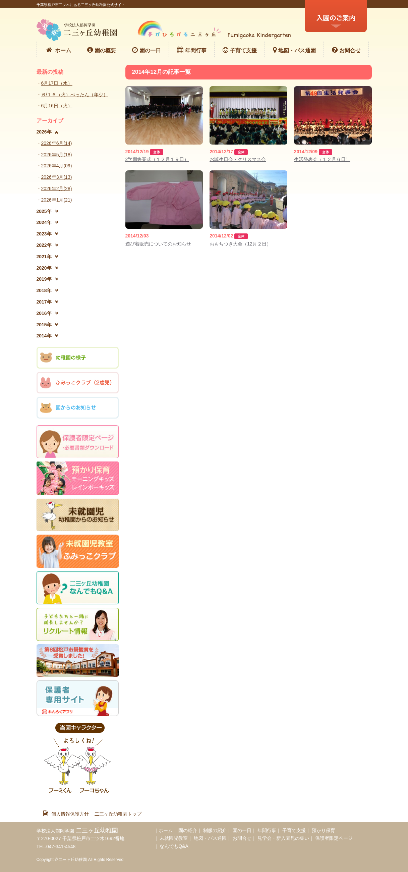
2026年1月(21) (56, 200)
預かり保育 (323, 830)
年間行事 (192, 50)
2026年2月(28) (56, 188)
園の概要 (101, 50)
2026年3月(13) (56, 177)
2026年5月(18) (56, 154)
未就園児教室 (174, 838)
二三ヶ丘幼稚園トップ (118, 814)
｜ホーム (163, 830)
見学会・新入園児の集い (283, 838)
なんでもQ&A (174, 846)
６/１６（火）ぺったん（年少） (74, 94)
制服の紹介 (215, 830)
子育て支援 (240, 50)
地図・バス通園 (294, 50)
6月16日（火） (56, 105)
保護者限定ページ (334, 838)
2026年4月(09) (56, 165)
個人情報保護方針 (68, 814)
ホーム (58, 50)
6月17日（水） (56, 83)
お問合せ (346, 50)
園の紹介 (187, 830)
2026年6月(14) (56, 143)
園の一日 (146, 50)
